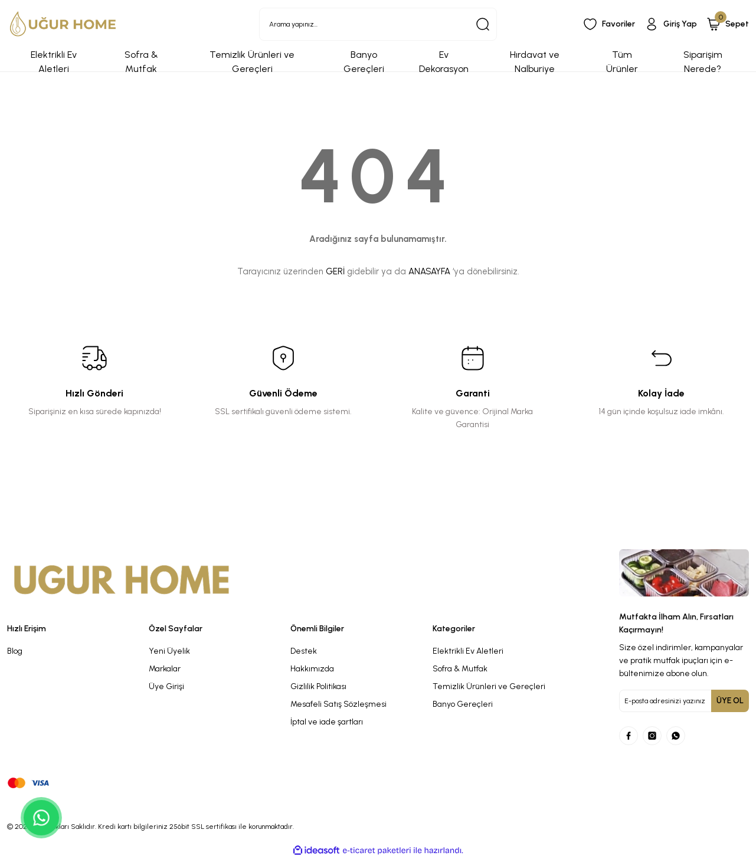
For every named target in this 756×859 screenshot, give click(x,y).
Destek (303, 651)
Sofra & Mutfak (460, 669)
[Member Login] (670, 24)
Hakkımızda (312, 669)
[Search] (378, 24)
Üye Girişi (166, 686)
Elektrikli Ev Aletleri (468, 651)
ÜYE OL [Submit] (730, 701)
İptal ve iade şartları (326, 722)
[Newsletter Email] (684, 701)
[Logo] (63, 23)
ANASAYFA (429, 271)
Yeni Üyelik (169, 651)
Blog (14, 651)
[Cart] (727, 24)
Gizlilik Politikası (318, 686)
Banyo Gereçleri (463, 704)
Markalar (165, 669)
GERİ (335, 271)
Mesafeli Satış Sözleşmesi (338, 704)
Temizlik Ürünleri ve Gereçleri (489, 686)
